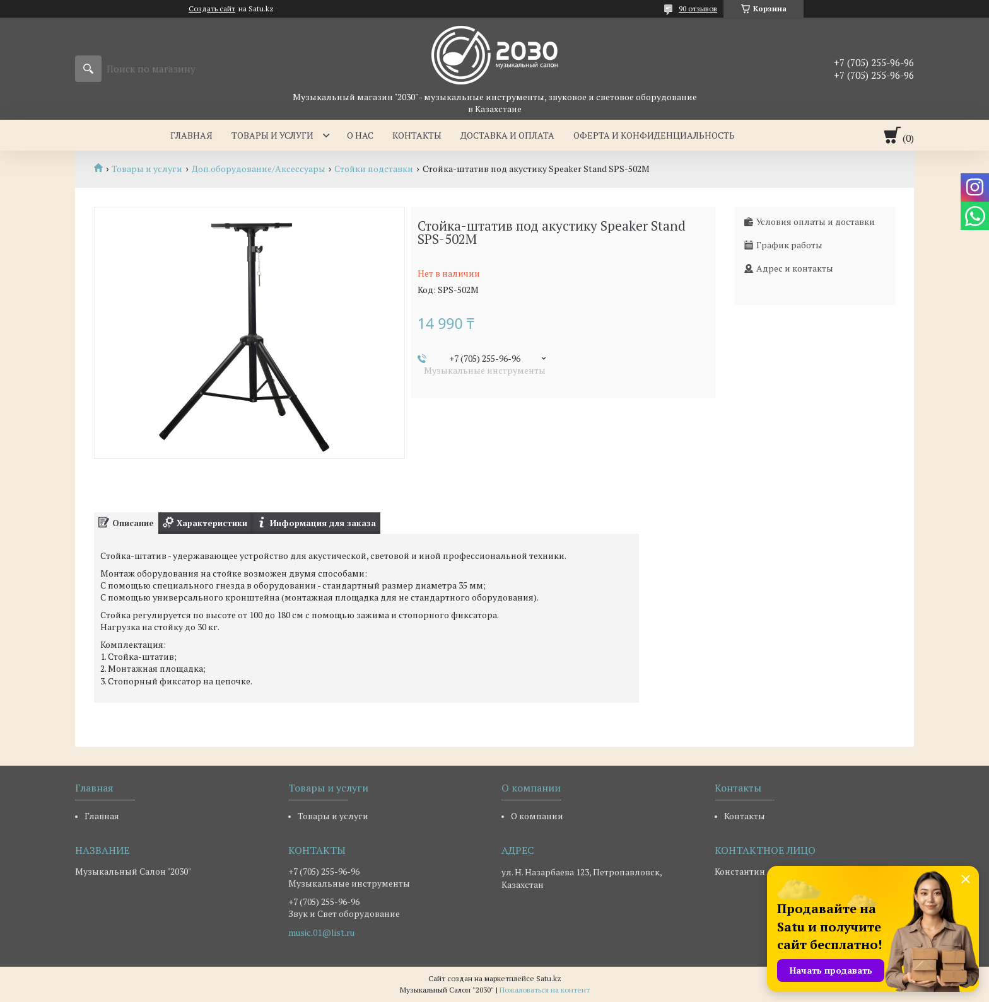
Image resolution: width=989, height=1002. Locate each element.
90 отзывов (698, 8)
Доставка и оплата (507, 135)
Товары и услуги (272, 135)
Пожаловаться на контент (545, 989)
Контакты (417, 135)
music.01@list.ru (321, 932)
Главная (191, 135)
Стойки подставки (373, 169)
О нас (360, 135)
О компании (537, 816)
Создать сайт (212, 8)
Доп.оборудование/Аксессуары (258, 169)
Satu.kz (548, 978)
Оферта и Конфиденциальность (654, 135)
